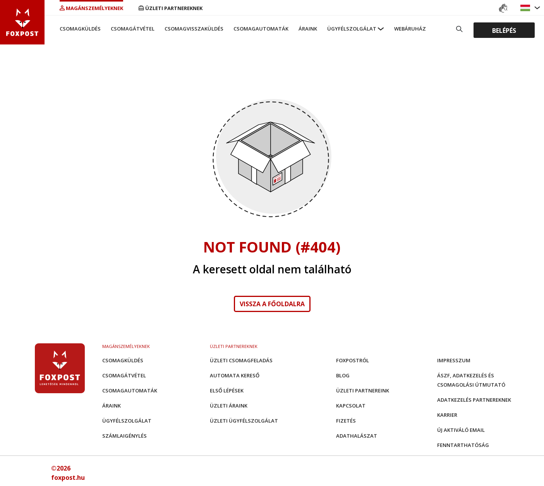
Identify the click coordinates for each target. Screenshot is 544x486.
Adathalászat (356, 435)
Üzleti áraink (228, 405)
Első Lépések (227, 390)
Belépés (504, 30)
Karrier (447, 414)
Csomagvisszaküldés (194, 28)
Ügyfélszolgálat (351, 28)
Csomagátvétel (132, 28)
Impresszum (453, 360)
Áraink (308, 28)
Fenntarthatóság (463, 445)
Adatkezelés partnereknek (474, 399)
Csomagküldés (80, 28)
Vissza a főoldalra (272, 304)
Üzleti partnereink (362, 390)
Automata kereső (234, 375)
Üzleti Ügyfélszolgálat (244, 420)
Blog (343, 375)
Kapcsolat (351, 405)
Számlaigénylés (124, 435)
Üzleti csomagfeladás (241, 360)
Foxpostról (352, 360)
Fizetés (346, 420)
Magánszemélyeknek (91, 8)
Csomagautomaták (260, 28)
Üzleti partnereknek (170, 8)
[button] (526, 8)
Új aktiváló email (461, 429)
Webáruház (410, 28)
